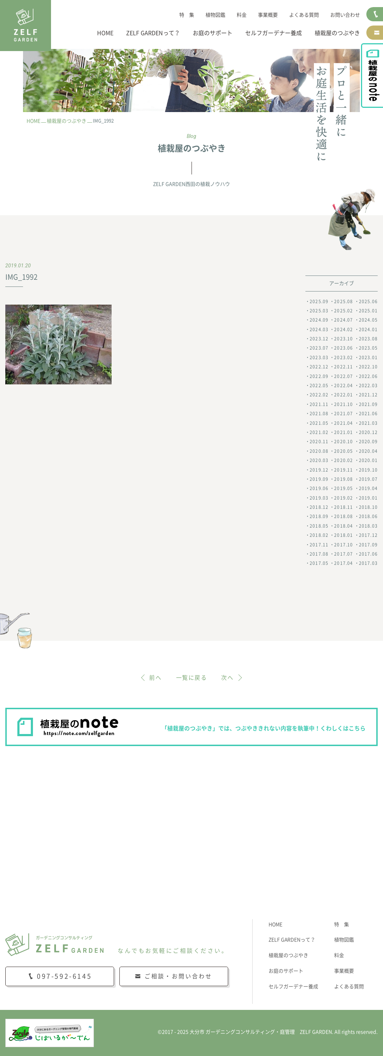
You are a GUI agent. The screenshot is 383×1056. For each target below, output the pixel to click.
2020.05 (343, 451)
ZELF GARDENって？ (153, 33)
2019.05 (343, 488)
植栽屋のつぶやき (337, 33)
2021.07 (343, 413)
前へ (155, 677)
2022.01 (343, 395)
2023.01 (368, 357)
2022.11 (343, 367)
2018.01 (343, 535)
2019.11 (343, 470)
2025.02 (343, 311)
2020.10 (343, 442)
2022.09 (319, 376)
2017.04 (343, 563)
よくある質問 (304, 14)
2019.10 (368, 470)
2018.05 (319, 526)
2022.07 (343, 376)
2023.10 (343, 339)
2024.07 (343, 320)
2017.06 (368, 554)
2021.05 (319, 423)
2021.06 (368, 413)
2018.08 (343, 517)
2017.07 (343, 554)
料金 (242, 14)
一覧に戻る (191, 677)
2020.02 (343, 460)
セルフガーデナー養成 (273, 33)
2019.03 (319, 498)
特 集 (186, 14)
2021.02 (319, 432)
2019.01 (368, 498)
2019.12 (319, 470)
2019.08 (343, 479)
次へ (227, 677)
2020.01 (368, 460)
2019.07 (368, 479)
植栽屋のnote (375, 83)
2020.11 (319, 442)
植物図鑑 (215, 14)
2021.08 (319, 413)
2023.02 (343, 357)
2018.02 (319, 535)
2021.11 (319, 404)
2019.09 (319, 479)
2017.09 (368, 545)
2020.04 (368, 451)
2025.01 (368, 311)
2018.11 (343, 507)
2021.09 (368, 404)
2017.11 (319, 545)
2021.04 (343, 423)
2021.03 (368, 423)
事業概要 (268, 14)
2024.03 (319, 329)
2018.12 (319, 507)
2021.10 (343, 404)
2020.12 (368, 432)
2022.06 (368, 376)
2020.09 (368, 442)
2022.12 (319, 367)
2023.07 (319, 348)
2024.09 (319, 320)
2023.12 (319, 339)
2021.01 (343, 432)
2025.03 (319, 311)
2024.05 (368, 320)
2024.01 (368, 329)
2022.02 (319, 395)
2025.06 (368, 301)
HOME (105, 33)
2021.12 (368, 395)
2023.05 (368, 348)
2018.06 (368, 517)
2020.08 (319, 451)
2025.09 (319, 301)
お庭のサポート (212, 33)
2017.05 (319, 563)
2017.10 (343, 545)
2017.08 (319, 554)
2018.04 (343, 526)
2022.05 (319, 385)
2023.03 (319, 357)
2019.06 (319, 488)
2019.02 (343, 498)
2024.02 (343, 329)
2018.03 (368, 526)
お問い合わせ (345, 14)
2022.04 (343, 385)
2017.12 (368, 535)
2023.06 (343, 348)
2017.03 (368, 563)
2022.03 (368, 385)
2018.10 (368, 507)
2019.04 (368, 488)
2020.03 (319, 460)
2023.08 (368, 339)
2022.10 (368, 367)
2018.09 (319, 517)
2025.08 (343, 301)
